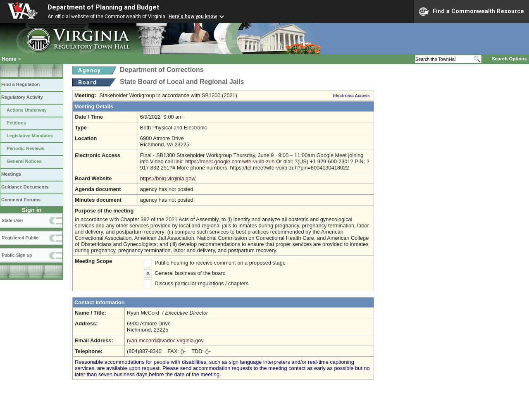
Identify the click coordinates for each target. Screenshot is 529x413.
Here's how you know (193, 16)
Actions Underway (27, 109)
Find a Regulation (20, 84)
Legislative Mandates (30, 135)
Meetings (11, 174)
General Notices (24, 161)
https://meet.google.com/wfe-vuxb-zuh (229, 161)
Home (9, 59)
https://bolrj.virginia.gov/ (167, 178)
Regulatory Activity (22, 97)
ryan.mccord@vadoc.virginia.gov (165, 340)
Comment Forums (21, 199)
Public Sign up (17, 255)
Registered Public (20, 237)
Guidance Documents (24, 186)
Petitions (16, 122)
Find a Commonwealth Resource (471, 11)
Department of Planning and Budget (103, 7)
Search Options (509, 58)
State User (12, 220)
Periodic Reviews (26, 148)
